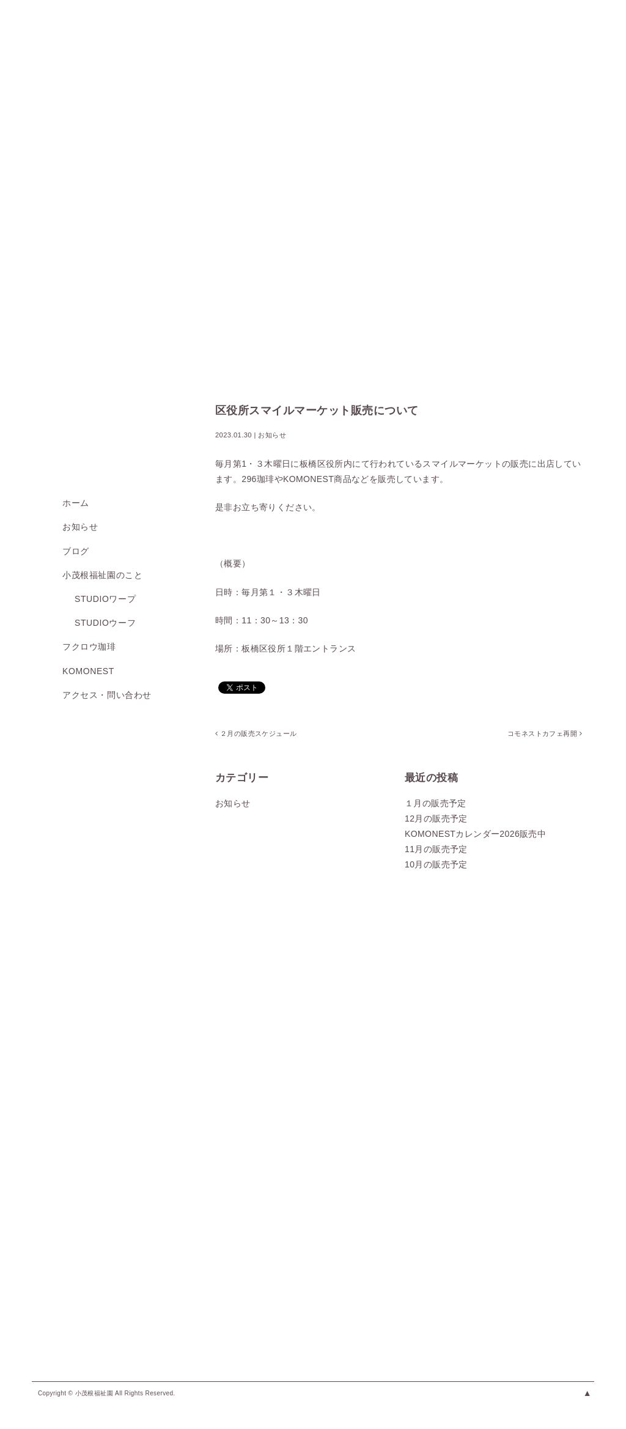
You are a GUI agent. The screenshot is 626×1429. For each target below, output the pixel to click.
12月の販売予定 (436, 818)
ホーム (75, 503)
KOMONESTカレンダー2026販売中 (475, 834)
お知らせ (80, 527)
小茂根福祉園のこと (102, 575)
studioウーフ (105, 623)
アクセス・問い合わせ (107, 695)
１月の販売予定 (435, 803)
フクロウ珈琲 (89, 646)
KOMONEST (88, 671)
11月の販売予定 (436, 849)
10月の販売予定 (436, 864)
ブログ (75, 551)
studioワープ (105, 599)
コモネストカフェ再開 (544, 733)
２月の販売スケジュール (255, 733)
